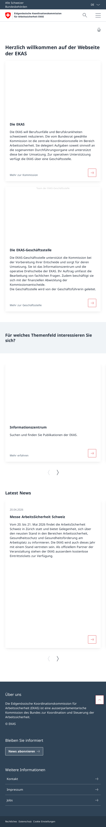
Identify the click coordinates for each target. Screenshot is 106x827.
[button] (99, 699)
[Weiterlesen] (92, 173)
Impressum (53, 789)
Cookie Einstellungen (44, 821)
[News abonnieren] (24, 751)
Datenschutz (25, 821)
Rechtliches (11, 821)
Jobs (53, 800)
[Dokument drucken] (99, 29)
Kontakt (53, 779)
